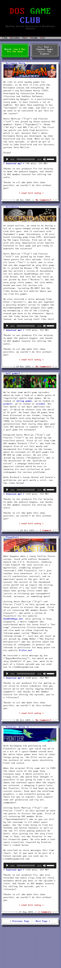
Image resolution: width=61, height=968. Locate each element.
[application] (29, 159)
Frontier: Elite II (17, 727)
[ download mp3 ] (13, 163)
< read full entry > (31, 193)
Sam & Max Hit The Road (16, 50)
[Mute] (44, 159)
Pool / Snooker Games (44, 48)
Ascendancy (12, 207)
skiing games (24, 401)
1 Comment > (47, 530)
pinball (8, 404)
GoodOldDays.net (13, 619)
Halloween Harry (15, 63)
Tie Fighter (45, 53)
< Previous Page (19, 921)
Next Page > (43, 921)
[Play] (7, 159)
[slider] (26, 159)
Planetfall (12, 537)
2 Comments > (46, 912)
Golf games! (13, 373)
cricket (40, 404)
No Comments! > (45, 200)
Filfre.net (25, 650)
